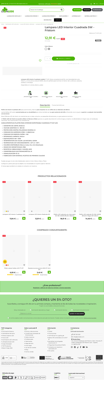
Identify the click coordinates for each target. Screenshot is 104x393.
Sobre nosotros (29, 337)
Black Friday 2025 (7, 348)
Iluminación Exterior (8, 331)
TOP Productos (6, 346)
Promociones (52, 333)
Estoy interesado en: (20, 310)
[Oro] (6, 211)
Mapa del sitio (29, 343)
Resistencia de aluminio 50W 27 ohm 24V (39, 268)
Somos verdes (29, 351)
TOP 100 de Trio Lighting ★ (56, 335)
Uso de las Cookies (30, 347)
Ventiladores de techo (8, 333)
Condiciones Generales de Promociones (32, 334)
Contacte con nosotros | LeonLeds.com (55, 348)
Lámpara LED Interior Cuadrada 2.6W (14, 214)
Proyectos (87, 9)
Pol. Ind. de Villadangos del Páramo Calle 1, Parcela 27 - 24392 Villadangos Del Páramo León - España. (87, 341)
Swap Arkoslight (7, 344)
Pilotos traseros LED (8, 335)
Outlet (50, 331)
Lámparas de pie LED (8, 342)
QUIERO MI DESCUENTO (77, 313)
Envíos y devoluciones (31, 331)
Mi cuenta (51, 351)
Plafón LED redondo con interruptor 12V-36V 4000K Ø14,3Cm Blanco (65, 215)
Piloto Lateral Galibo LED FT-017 (14, 268)
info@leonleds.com (22, 3)
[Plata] (8, 211)
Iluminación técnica (61, 310)
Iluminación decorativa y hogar (41, 310)
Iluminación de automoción (81, 310)
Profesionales (97, 9)
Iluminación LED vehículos (10, 339)
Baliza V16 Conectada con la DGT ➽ (57, 338)
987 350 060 (4, 3)
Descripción (45, 105)
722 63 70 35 (12, 3)
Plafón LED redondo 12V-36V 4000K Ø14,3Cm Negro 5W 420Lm (90, 215)
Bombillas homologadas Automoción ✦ (55, 342)
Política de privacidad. (90, 318)
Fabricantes (28, 341)
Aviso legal (28, 345)
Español (77, 377)
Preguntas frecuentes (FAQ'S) (57, 345)
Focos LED (5, 337)
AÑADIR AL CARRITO (63, 58)
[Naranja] (8, 265)
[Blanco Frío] (4, 211)
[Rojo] (6, 265)
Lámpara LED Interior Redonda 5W (39, 214)
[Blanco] (30, 211)
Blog (26, 349)
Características (58, 105)
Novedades (77, 9)
